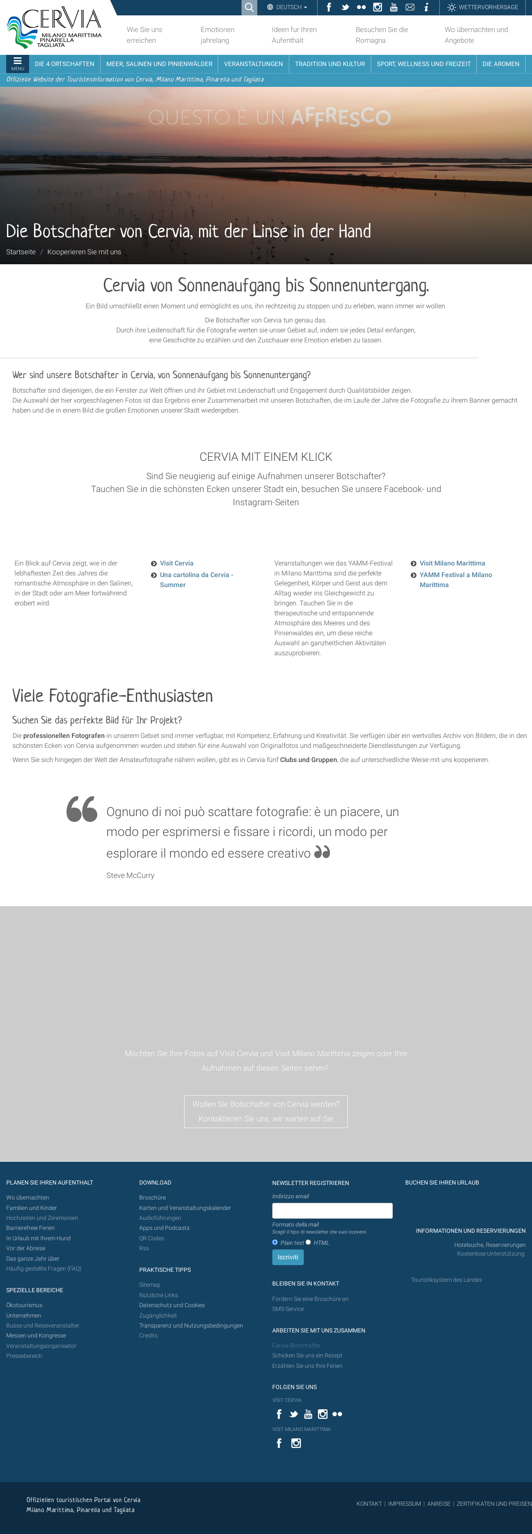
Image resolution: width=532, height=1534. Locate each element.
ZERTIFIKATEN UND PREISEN (494, 1503)
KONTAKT (369, 1503)
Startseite (21, 252)
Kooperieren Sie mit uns (84, 252)
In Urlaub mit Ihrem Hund (38, 1238)
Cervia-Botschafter (296, 1345)
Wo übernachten (27, 1197)
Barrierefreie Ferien (31, 1228)
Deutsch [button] (291, 7)
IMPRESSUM (404, 1503)
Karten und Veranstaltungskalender (185, 1208)
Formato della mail (319, 1228)
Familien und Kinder (31, 1208)
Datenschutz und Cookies (172, 1305)
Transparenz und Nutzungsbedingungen (191, 1325)
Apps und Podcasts (164, 1228)
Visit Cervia (177, 563)
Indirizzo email (290, 1196)
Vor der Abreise (25, 1248)
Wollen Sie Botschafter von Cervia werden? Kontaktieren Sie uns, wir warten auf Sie (266, 1111)
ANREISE (439, 1503)
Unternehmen (23, 1315)
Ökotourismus (24, 1305)
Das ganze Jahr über (32, 1258)
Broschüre (152, 1197)
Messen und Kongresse (36, 1335)
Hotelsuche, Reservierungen (490, 1245)
